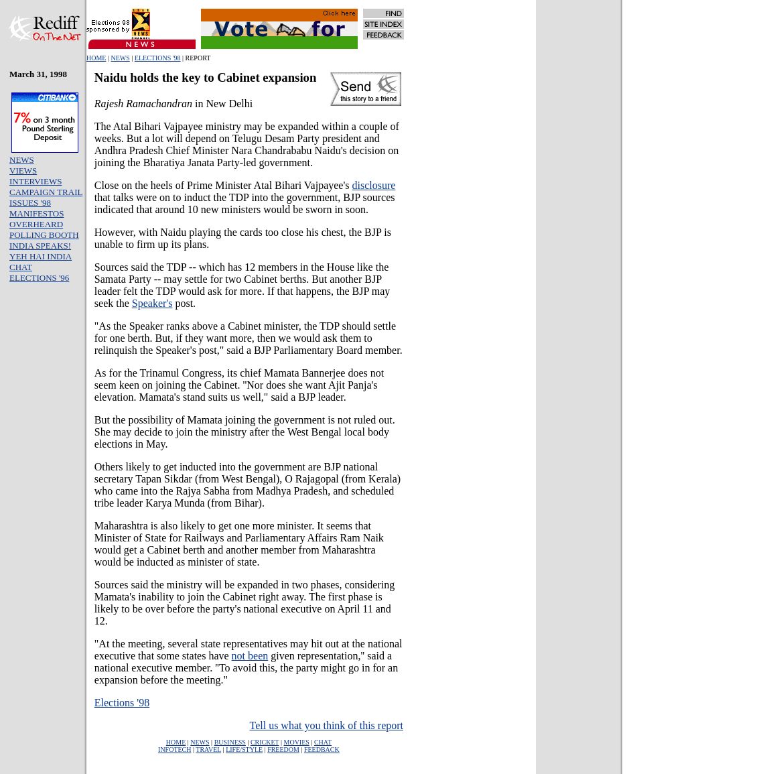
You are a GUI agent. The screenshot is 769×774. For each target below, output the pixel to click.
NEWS (120, 58)
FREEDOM (283, 749)
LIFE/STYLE (244, 749)
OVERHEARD (36, 224)
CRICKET (265, 742)
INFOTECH (174, 749)
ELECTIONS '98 (158, 58)
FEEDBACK (322, 749)
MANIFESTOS (36, 213)
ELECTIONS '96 (39, 278)
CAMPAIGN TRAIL (45, 192)
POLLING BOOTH (44, 235)
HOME (96, 58)
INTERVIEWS (35, 181)
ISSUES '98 (30, 203)
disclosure (374, 185)
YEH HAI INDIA (40, 256)
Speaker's (152, 303)
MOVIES (296, 742)
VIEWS (23, 171)
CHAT (20, 267)
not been (250, 655)
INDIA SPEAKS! (40, 246)
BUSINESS (230, 742)
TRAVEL (208, 749)
